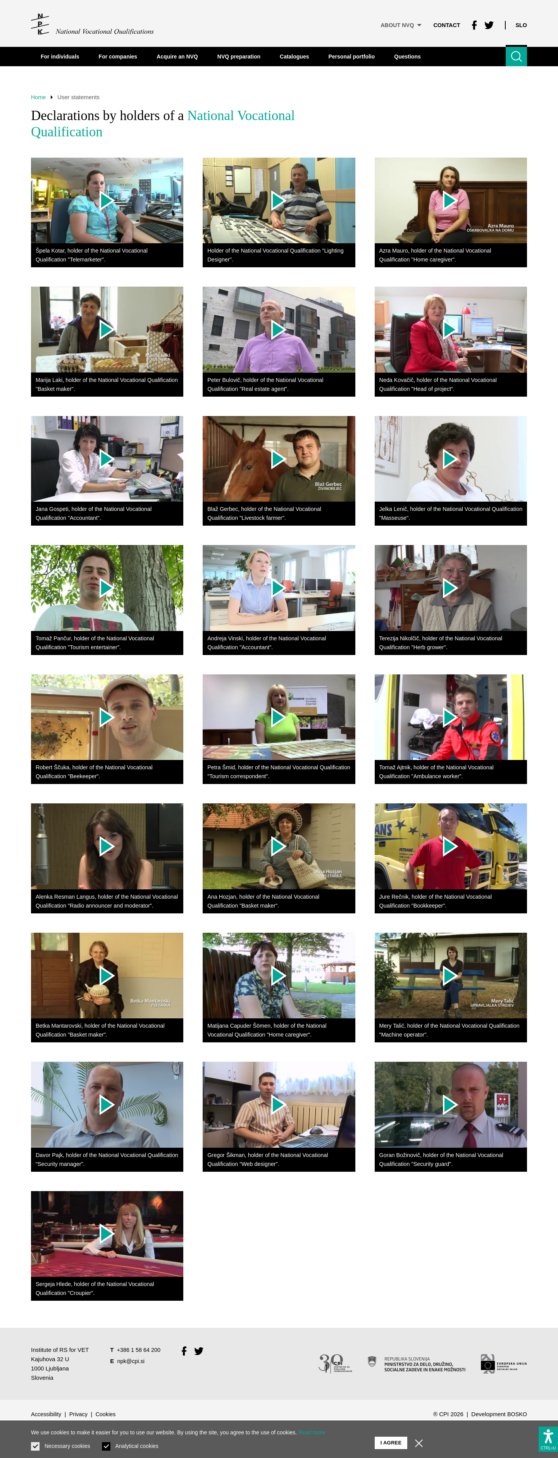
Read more (311, 1432)
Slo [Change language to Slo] (521, 23)
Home (38, 97)
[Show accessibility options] (548, 1437)
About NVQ (397, 23)
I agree (391, 1439)
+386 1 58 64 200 (139, 1379)
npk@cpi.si (131, 1390)
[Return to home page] (93, 23)
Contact (444, 23)
